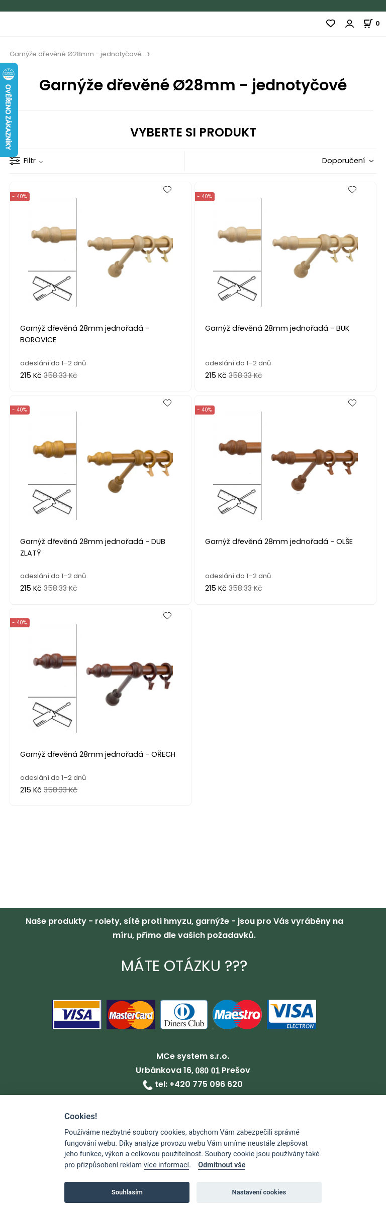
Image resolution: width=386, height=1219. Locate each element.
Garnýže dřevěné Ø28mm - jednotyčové (76, 54)
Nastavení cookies (259, 1192)
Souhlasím (127, 1192)
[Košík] (374, 23)
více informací (166, 1165)
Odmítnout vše (221, 1165)
